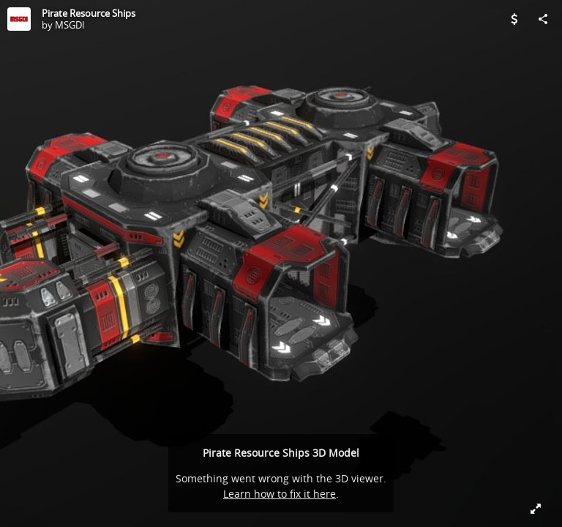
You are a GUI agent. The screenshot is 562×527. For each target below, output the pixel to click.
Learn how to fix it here (279, 494)
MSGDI (70, 24)
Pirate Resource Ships (88, 13)
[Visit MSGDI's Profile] (19, 19)
